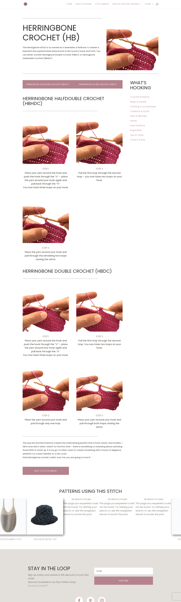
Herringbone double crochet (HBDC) (97, 84)
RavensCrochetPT (38, 585)
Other (148, 4)
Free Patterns (137, 125)
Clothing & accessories (143, 106)
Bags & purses (138, 101)
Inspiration (136, 130)
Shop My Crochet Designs (125, 4)
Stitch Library (102, 4)
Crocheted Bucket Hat (46, 539)
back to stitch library (45, 470)
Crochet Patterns (139, 96)
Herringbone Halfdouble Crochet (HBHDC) (47, 84)
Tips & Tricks (137, 135)
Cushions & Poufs (139, 111)
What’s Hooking (83, 4)
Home (69, 4)
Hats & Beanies (138, 115)
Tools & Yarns (137, 139)
